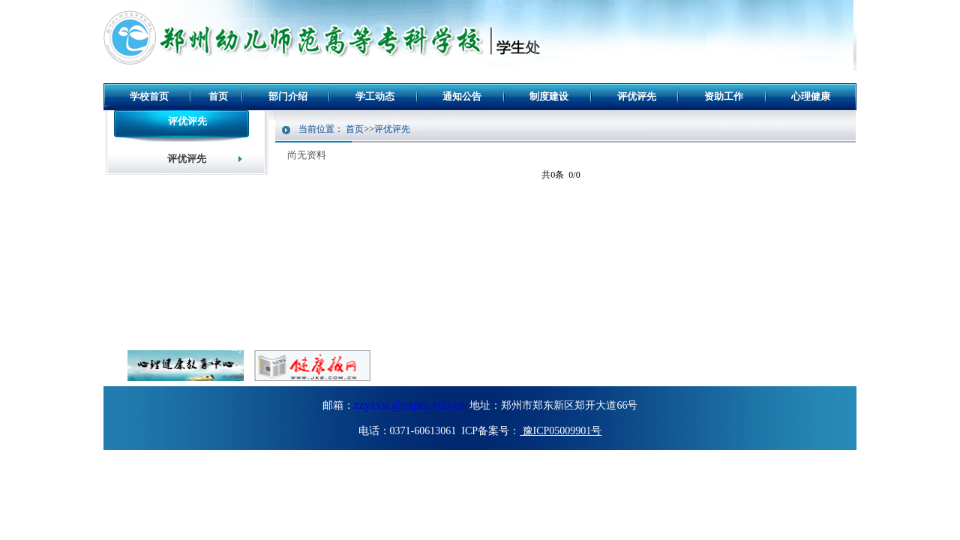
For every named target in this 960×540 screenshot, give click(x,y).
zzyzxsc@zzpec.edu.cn (409, 404)
